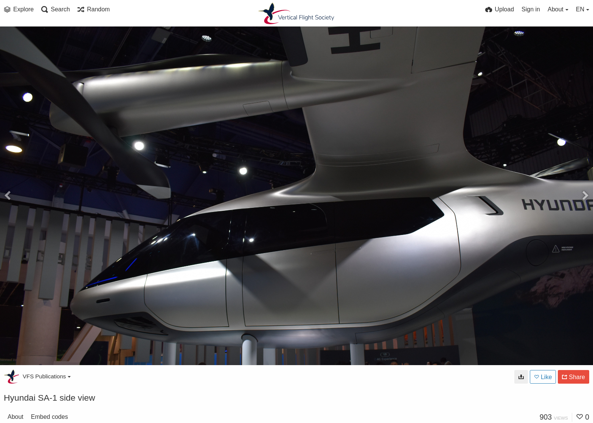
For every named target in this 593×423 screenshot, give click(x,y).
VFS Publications (47, 376)
